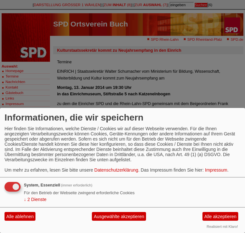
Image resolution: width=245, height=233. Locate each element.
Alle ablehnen (20, 216)
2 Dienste (35, 199)
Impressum (216, 170)
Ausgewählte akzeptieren (119, 216)
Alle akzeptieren (220, 216)
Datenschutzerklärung (116, 170)
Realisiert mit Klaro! (222, 226)
